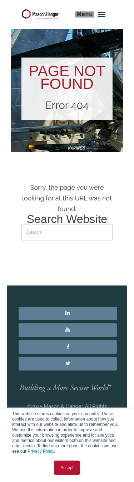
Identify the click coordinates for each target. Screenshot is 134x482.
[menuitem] (68, 313)
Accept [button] (67, 467)
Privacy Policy (41, 451)
